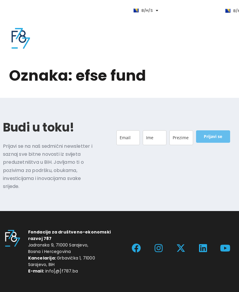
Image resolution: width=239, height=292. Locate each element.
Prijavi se (213, 136)
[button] (51, 10)
